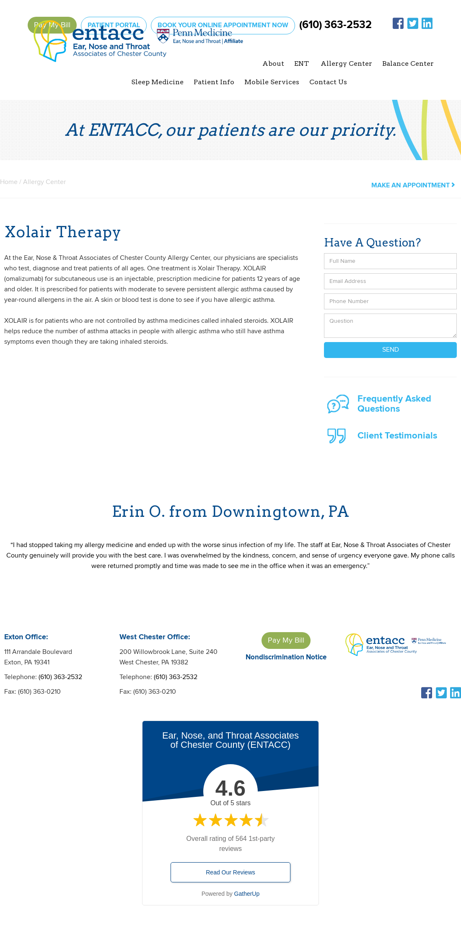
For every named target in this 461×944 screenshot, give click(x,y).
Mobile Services (271, 82)
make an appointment (413, 185)
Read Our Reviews (230, 872)
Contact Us (328, 82)
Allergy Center (44, 182)
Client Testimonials (397, 435)
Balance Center (408, 63)
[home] (138, 53)
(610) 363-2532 (335, 25)
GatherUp (247, 893)
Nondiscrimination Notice (286, 657)
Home (9, 182)
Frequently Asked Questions (394, 404)
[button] (273, 63)
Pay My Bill (286, 640)
